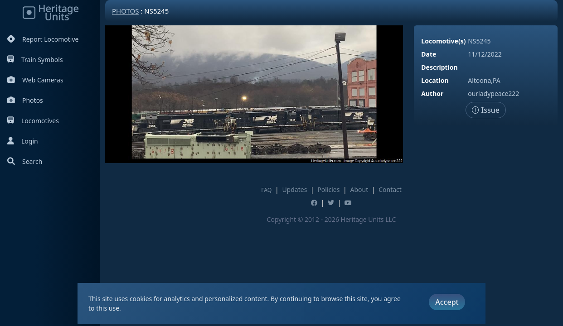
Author (432, 93)
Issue (486, 110)
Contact (390, 189)
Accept (446, 302)
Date (428, 54)
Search (24, 161)
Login (22, 141)
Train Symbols (35, 59)
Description (439, 67)
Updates (294, 189)
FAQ (266, 190)
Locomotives (33, 120)
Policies (328, 189)
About (359, 189)
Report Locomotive (42, 39)
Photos (25, 100)
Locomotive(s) (443, 41)
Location (434, 80)
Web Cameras (35, 80)
